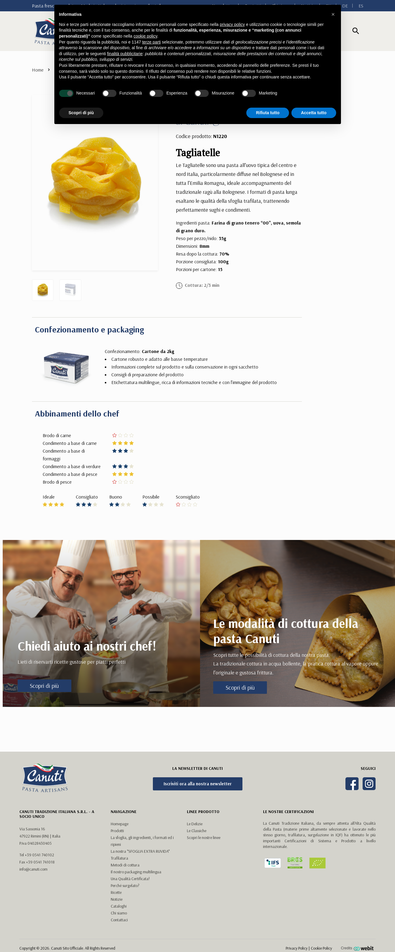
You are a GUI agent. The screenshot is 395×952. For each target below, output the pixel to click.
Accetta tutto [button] (314, 112)
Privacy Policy (297, 948)
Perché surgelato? (125, 885)
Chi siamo (119, 913)
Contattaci (119, 919)
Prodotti (117, 830)
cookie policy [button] (145, 36)
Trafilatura (119, 858)
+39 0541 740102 (39, 854)
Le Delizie (194, 823)
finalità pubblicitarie (125, 53)
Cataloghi (119, 906)
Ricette (116, 892)
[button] (333, 14)
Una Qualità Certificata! (130, 878)
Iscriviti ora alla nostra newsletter (198, 784)
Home (38, 70)
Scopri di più (44, 685)
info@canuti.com (33, 869)
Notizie (116, 899)
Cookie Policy (321, 948)
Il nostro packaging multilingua (136, 871)
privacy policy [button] (232, 24)
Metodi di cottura (125, 865)
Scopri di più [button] (81, 112)
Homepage (119, 823)
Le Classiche (196, 830)
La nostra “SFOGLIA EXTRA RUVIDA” (140, 851)
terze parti (151, 42)
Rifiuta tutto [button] (267, 112)
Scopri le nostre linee (203, 837)
